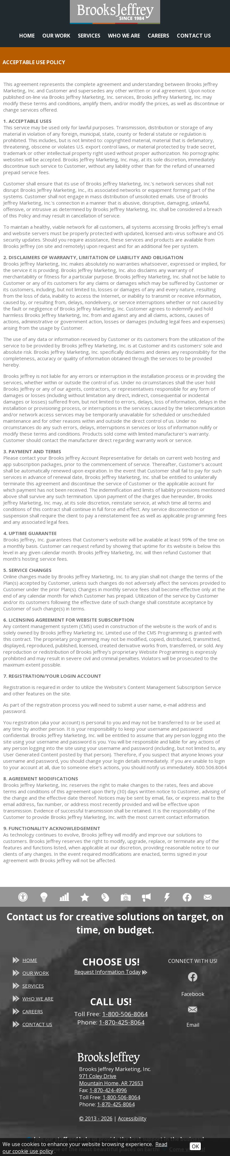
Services (89, 35)
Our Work (56, 35)
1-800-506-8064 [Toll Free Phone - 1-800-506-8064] (125, 1014)
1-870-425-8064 (116, 1104)
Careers (158, 35)
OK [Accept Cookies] (195, 1146)
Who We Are (124, 35)
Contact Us (194, 35)
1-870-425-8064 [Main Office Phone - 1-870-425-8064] (121, 1022)
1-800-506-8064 (121, 1097)
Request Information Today (110, 971)
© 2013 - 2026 (95, 1118)
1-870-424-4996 (108, 1090)
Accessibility (132, 1118)
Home (27, 35)
